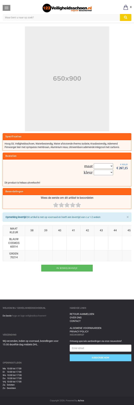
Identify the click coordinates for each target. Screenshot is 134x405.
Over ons (75, 317)
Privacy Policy (79, 331)
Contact (75, 321)
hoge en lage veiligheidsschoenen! (29, 315)
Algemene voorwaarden (85, 328)
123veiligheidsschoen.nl (31, 308)
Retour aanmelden (82, 314)
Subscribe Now (100, 357)
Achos (81, 400)
